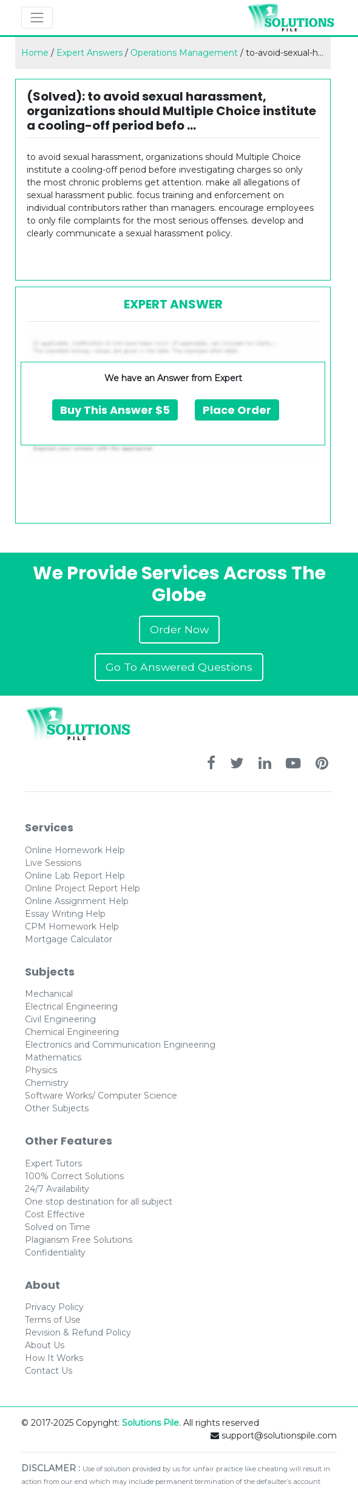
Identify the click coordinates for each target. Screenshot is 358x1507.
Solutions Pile (150, 1422)
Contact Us (48, 1370)
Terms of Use (53, 1319)
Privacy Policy (54, 1307)
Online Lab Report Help (75, 875)
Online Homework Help (75, 850)
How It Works (54, 1357)
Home (35, 52)
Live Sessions (53, 862)
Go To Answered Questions (179, 666)
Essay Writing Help (65, 913)
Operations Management (184, 52)
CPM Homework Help (72, 926)
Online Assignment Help (77, 901)
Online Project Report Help (82, 888)
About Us (44, 1345)
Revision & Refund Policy (78, 1332)
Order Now (179, 629)
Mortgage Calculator (68, 939)
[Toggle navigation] (37, 17)
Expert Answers (89, 52)
